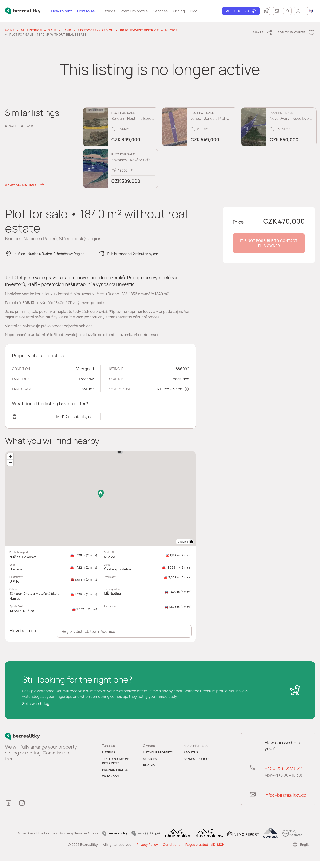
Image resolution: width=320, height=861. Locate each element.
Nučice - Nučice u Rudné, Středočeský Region (49, 253)
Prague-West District (139, 30)
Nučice (171, 30)
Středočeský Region (96, 30)
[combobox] (124, 631)
